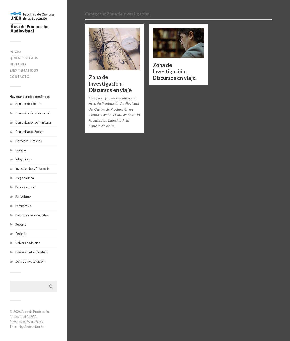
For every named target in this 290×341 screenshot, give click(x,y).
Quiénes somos (24, 58)
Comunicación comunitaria (33, 122)
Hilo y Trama (23, 159)
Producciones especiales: (32, 215)
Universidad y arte (27, 243)
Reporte (20, 224)
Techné (20, 234)
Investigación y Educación (32, 168)
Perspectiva (23, 206)
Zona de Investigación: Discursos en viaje (110, 83)
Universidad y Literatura (31, 252)
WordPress (35, 322)
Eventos (20, 150)
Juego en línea (24, 178)
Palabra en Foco (25, 187)
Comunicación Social (28, 132)
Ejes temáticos (24, 70)
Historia (18, 64)
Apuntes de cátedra (28, 104)
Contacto (20, 76)
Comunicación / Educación (32, 113)
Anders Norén (34, 327)
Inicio (15, 52)
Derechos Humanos (28, 141)
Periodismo (23, 196)
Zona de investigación (29, 261)
